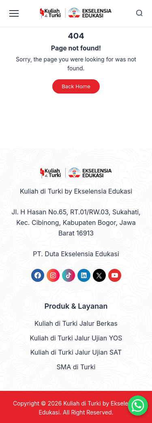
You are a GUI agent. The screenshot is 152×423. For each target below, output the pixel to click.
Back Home (76, 86)
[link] (37, 275)
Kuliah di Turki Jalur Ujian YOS (76, 338)
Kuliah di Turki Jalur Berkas (76, 323)
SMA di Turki (76, 367)
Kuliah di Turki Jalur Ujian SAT (76, 352)
